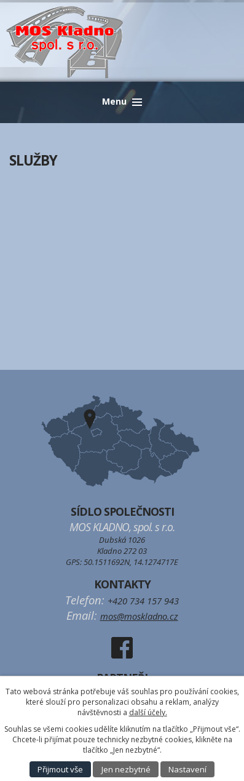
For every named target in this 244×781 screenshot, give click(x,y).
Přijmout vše (60, 769)
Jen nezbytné (126, 769)
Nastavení (187, 769)
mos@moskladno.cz (139, 616)
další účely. (148, 712)
